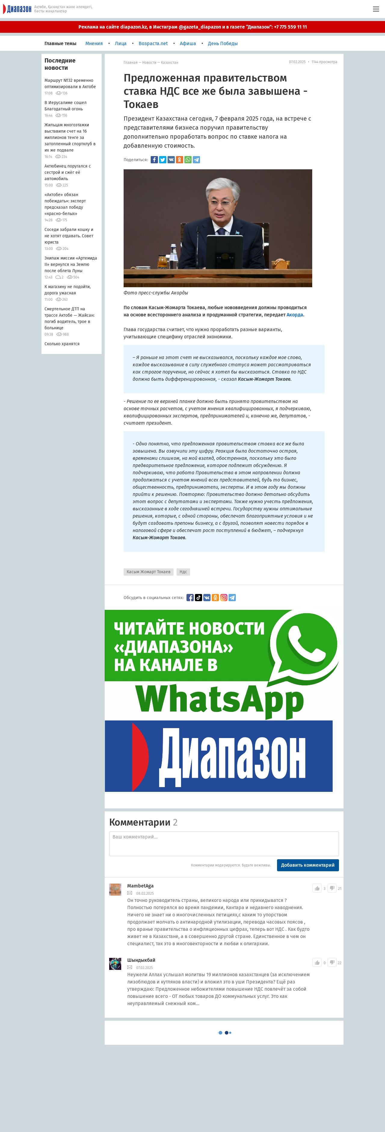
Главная (131, 62)
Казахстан (169, 62)
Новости (149, 62)
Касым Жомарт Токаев (149, 571)
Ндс (183, 571)
